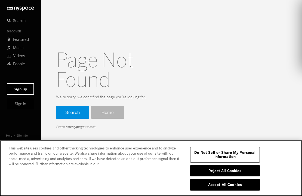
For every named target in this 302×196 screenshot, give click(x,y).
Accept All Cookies (225, 184)
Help (9, 135)
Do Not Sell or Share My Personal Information (224, 154)
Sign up (20, 89)
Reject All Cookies (224, 170)
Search (72, 112)
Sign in (20, 103)
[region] (151, 168)
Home (107, 112)
